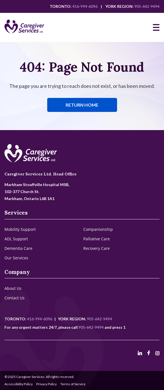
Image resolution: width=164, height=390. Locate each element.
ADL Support (16, 238)
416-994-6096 (85, 6)
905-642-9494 (147, 6)
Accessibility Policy (18, 384)
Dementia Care (18, 248)
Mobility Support (20, 229)
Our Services (16, 257)
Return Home (82, 104)
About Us (13, 288)
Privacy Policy (46, 384)
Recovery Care (96, 248)
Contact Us (14, 297)
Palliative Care (96, 238)
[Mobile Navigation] (156, 27)
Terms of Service (72, 384)
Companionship (98, 229)
